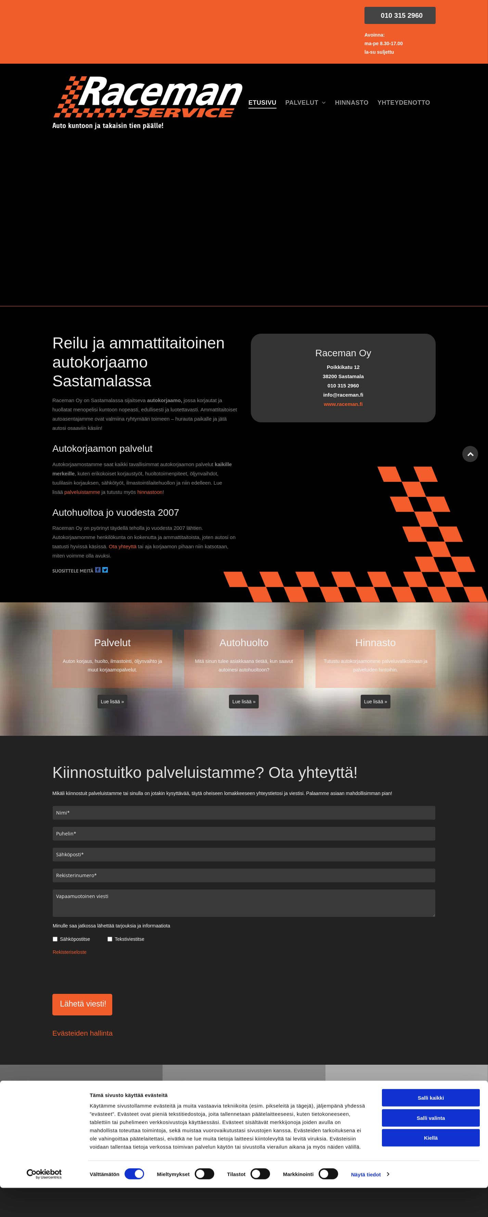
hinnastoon (149, 492)
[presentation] (105, 973)
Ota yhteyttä (123, 546)
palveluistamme (82, 492)
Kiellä (431, 1199)
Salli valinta (431, 1178)
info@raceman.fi (383, 1085)
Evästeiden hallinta (82, 1033)
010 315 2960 (216, 1085)
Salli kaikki (431, 1159)
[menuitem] (262, 103)
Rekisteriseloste (70, 952)
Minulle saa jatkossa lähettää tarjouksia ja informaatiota (111, 925)
